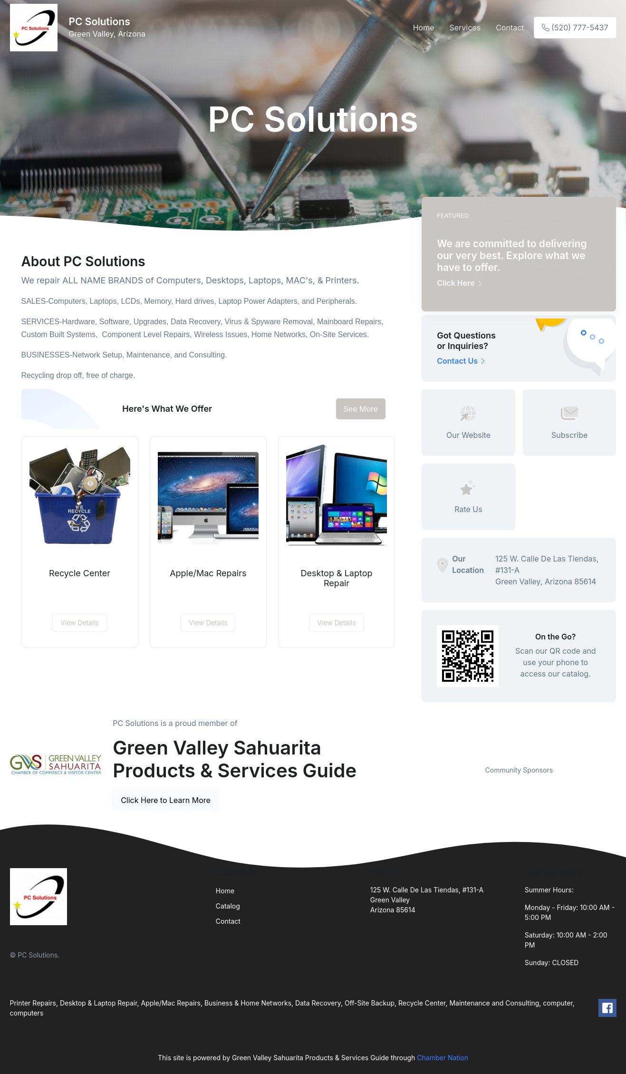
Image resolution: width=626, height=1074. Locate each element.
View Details (79, 623)
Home (423, 27)
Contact (510, 27)
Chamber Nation (442, 1058)
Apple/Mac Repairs (208, 573)
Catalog (228, 906)
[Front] (35, 27)
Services (465, 27)
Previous (414, 753)
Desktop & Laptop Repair (337, 578)
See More (361, 409)
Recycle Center (79, 573)
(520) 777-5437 (575, 27)
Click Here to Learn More (166, 800)
